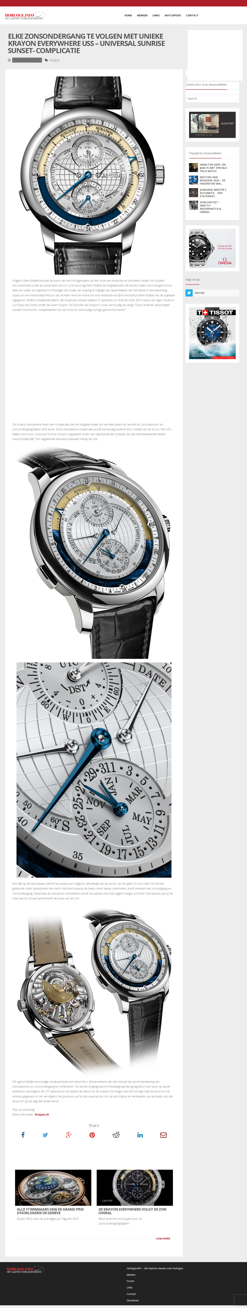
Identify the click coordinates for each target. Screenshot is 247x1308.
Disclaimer (133, 1300)
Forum (130, 1281)
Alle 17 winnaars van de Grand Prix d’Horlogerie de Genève (50, 1211)
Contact (131, 1294)
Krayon (55, 60)
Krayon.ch (42, 1114)
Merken (131, 1274)
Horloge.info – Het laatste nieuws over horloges (155, 1268)
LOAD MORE (163, 1238)
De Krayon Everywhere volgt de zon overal (132, 1211)
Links (130, 1287)
